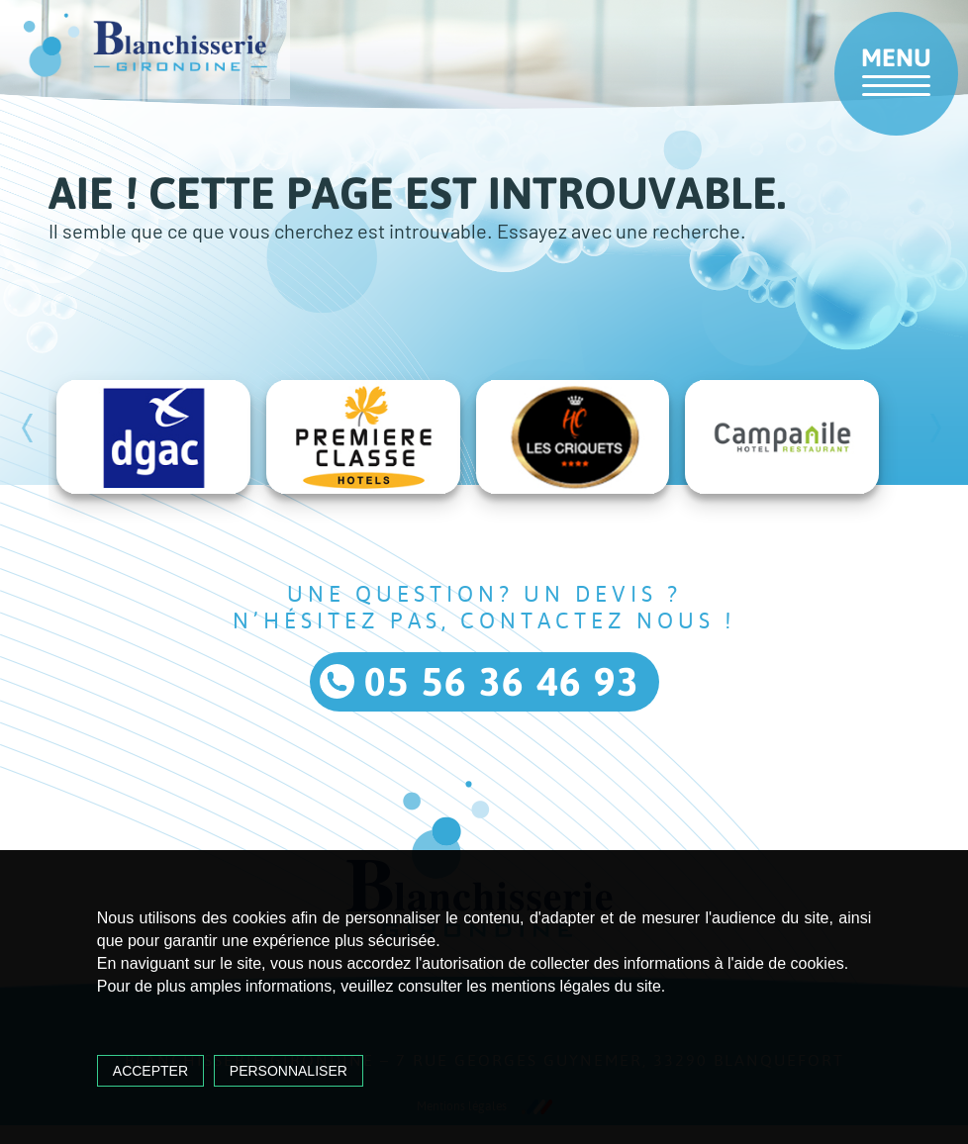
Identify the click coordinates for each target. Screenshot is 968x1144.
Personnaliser (288, 1071)
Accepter (150, 1071)
